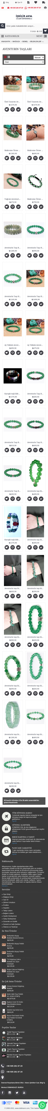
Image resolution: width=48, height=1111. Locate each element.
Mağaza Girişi (7, 897)
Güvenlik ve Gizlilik (9, 921)
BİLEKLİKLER (35, 41)
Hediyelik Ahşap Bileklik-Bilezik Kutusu (15, 937)
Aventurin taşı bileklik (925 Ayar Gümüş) (13, 637)
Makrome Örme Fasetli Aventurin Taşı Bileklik (13, 150)
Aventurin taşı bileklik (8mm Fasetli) (13, 783)
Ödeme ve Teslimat (9, 927)
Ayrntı (14, 821)
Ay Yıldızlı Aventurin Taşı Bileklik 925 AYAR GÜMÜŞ (13, 345)
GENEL (25, 41)
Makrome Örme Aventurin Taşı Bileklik (36, 199)
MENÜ (41, 36)
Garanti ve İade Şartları (11, 924)
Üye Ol (5, 900)
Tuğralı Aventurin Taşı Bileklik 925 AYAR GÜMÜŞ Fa (13, 199)
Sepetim (5, 908)
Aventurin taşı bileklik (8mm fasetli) (36, 637)
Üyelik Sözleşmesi (9, 916)
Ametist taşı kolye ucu (15, 1010)
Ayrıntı (14, 833)
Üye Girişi (6, 894)
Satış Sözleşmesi (9, 919)
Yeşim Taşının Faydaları (12, 1048)
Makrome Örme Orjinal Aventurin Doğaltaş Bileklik (36, 150)
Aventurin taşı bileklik (36, 491)
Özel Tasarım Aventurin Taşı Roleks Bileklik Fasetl (36, 102)
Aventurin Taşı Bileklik (13, 248)
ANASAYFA (5, 41)
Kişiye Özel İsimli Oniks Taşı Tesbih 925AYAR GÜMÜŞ (15, 1018)
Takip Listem (7, 911)
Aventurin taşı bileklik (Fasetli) (36, 686)
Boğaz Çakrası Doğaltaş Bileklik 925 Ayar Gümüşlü (11, 972)
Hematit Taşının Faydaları (12, 1043)
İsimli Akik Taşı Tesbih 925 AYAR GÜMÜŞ (15, 995)
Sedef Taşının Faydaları (16, 1032)
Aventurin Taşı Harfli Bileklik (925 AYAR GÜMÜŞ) (36, 248)
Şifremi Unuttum (8, 902)
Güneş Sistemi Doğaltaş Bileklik (11, 987)
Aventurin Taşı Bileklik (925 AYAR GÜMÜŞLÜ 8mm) (36, 394)
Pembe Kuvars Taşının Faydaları (15, 1054)
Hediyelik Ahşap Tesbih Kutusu (11, 945)
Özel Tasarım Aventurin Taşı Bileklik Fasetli (13, 102)
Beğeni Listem (8, 913)
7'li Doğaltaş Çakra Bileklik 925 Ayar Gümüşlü (10, 962)
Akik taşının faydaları (11, 1038)
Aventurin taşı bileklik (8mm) (13, 686)
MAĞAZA (16, 41)
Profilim (5, 905)
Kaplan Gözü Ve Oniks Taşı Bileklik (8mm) (15, 1003)
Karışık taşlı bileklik (13, 394)
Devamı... (5, 886)
